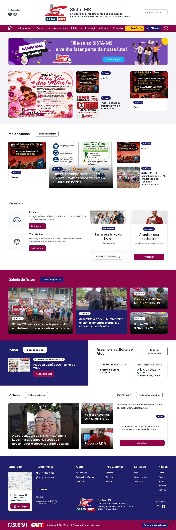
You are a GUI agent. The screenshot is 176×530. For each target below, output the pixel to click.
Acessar (142, 442)
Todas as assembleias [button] (154, 351)
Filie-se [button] (155, 28)
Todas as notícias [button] (46, 133)
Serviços (42, 28)
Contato (118, 28)
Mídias (75, 28)
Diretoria (109, 473)
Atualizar (149, 256)
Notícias (162, 490)
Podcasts (163, 486)
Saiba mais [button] (37, 226)
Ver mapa (20, 506)
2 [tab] (41, 114)
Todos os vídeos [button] (36, 395)
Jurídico (137, 473)
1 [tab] (39, 114)
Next (69, 94)
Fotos (161, 473)
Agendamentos (140, 477)
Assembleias (60, 28)
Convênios (138, 481)
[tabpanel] (40, 94)
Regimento (110, 481)
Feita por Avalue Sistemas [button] (155, 525)
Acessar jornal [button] (44, 373)
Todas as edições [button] (35, 349)
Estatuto (110, 477)
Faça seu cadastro (108, 256)
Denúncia (136, 28)
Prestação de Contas (97, 28)
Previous (11, 94)
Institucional (23, 28)
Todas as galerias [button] (51, 279)
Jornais (162, 481)
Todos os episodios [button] (149, 395)
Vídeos (162, 477)
